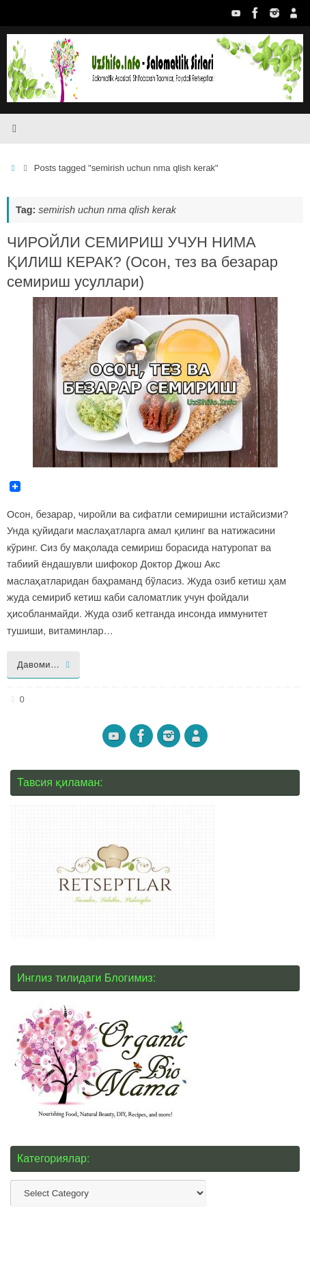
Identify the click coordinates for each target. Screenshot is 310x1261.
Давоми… (45, 664)
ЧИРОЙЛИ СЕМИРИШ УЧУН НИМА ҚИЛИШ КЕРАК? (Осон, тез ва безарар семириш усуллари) (142, 262)
